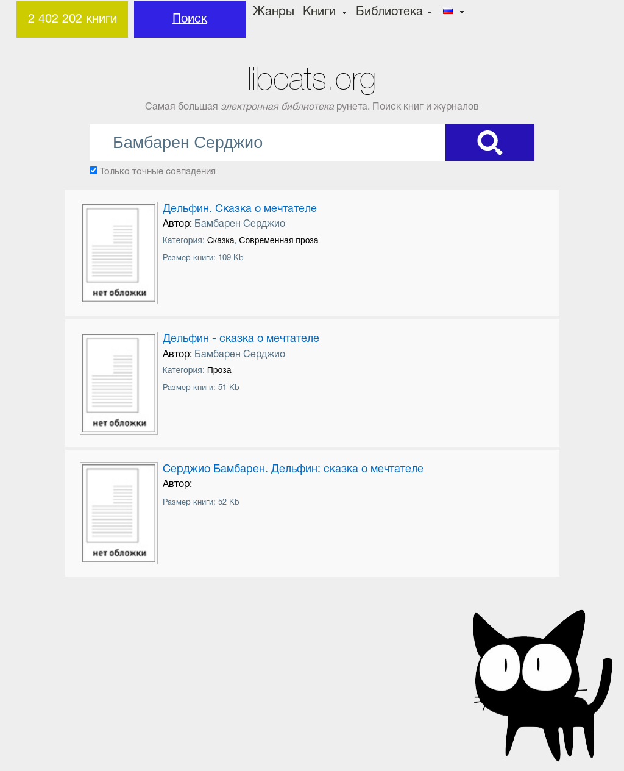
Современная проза (278, 240)
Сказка (221, 240)
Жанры (273, 12)
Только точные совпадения (158, 172)
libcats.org (311, 79)
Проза (219, 370)
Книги (319, 12)
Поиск (189, 19)
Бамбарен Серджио (239, 224)
